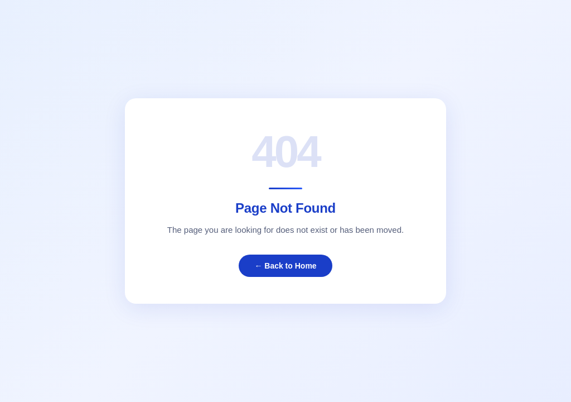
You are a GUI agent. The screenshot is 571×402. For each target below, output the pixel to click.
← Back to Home (285, 265)
